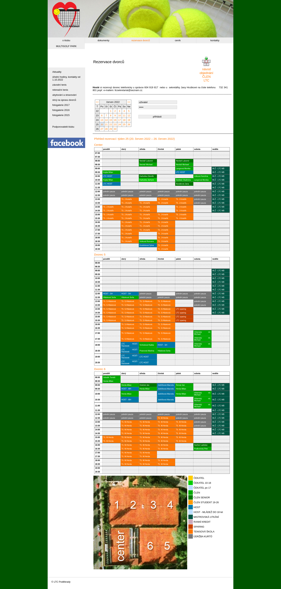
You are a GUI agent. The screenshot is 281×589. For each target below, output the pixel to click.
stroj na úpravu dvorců (64, 100)
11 (124, 115)
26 (129, 124)
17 (119, 120)
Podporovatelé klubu (63, 126)
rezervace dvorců (140, 40)
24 (119, 124)
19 (129, 120)
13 (102, 120)
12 (129, 115)
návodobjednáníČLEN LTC (206, 74)
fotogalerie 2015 (61, 115)
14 (106, 120)
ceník (178, 40)
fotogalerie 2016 (61, 110)
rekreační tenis (60, 89)
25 (124, 124)
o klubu (66, 40)
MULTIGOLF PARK (66, 46)
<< (97, 102)
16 (115, 120)
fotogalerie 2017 (61, 105)
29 (110, 129)
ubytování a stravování (64, 94)
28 (106, 129)
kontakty (214, 40)
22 (110, 124)
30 (115, 129)
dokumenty (103, 40)
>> (128, 102)
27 (102, 129)
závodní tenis (59, 84)
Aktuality (56, 71)
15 (110, 120)
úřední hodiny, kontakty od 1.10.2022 (66, 78)
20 (102, 124)
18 (124, 120)
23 (115, 124)
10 (119, 115)
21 (106, 124)
